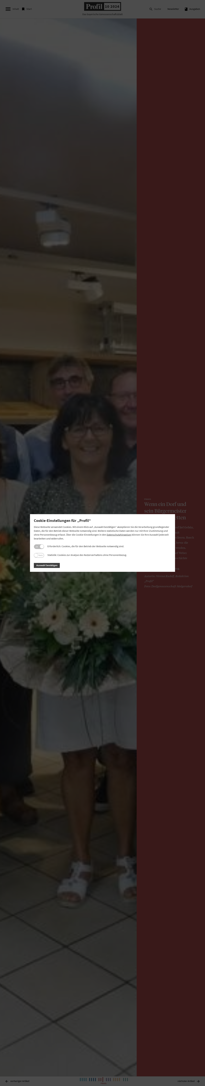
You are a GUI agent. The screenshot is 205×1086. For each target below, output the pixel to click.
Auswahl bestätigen (46, 565)
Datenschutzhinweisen (119, 534)
